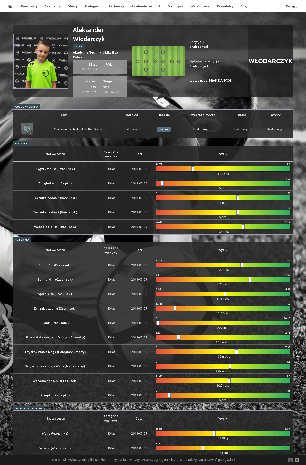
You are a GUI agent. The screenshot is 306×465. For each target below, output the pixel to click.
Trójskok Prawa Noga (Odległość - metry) (55, 352)
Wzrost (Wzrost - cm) (55, 448)
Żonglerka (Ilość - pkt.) (55, 183)
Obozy (72, 6)
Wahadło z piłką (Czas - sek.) (55, 226)
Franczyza (175, 6)
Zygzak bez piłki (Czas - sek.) (55, 308)
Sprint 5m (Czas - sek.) (55, 265)
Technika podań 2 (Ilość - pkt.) (55, 212)
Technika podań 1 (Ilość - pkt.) (55, 197)
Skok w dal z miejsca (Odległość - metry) (55, 337)
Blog (244, 6)
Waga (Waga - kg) (55, 433)
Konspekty (29, 6)
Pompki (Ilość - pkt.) (55, 395)
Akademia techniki (145, 6)
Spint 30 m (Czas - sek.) (55, 294)
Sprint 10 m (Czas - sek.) (55, 279)
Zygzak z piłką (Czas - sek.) (55, 169)
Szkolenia (52, 6)
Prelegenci (93, 6)
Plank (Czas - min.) (55, 323)
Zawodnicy (225, 6)
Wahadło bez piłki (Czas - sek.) (55, 380)
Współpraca (200, 6)
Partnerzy (116, 6)
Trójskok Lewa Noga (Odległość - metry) (55, 366)
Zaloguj (292, 6)
